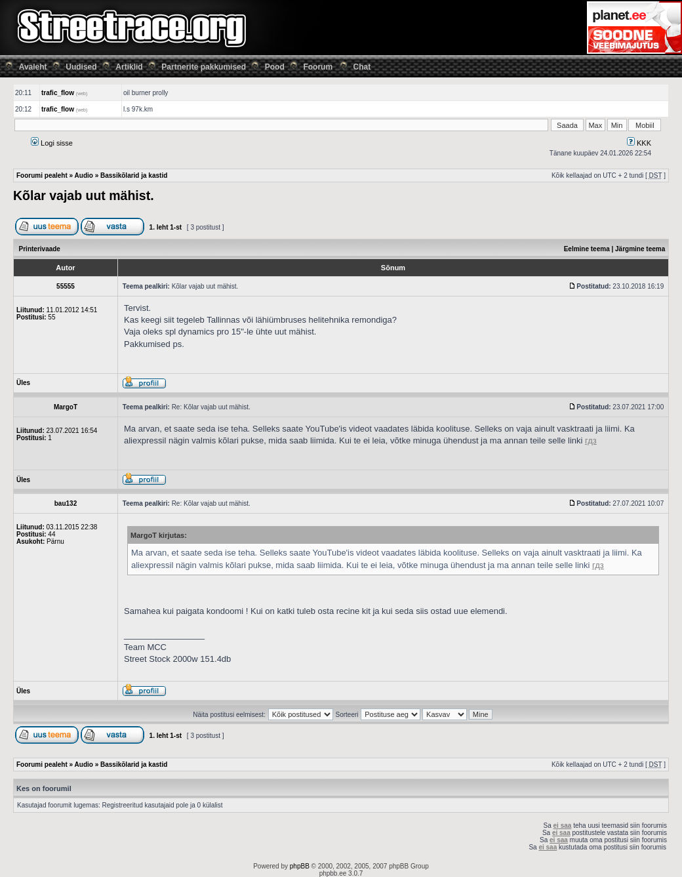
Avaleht (33, 66)
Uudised (81, 66)
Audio (84, 175)
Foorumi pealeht (42, 175)
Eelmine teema (587, 249)
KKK (639, 143)
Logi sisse (52, 143)
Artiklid (128, 66)
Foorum (317, 66)
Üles (23, 382)
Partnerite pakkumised (203, 66)
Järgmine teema (640, 249)
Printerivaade (39, 249)
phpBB (300, 866)
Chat (362, 66)
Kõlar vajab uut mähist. (83, 195)
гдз (591, 440)
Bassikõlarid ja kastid (133, 175)
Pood (275, 66)
